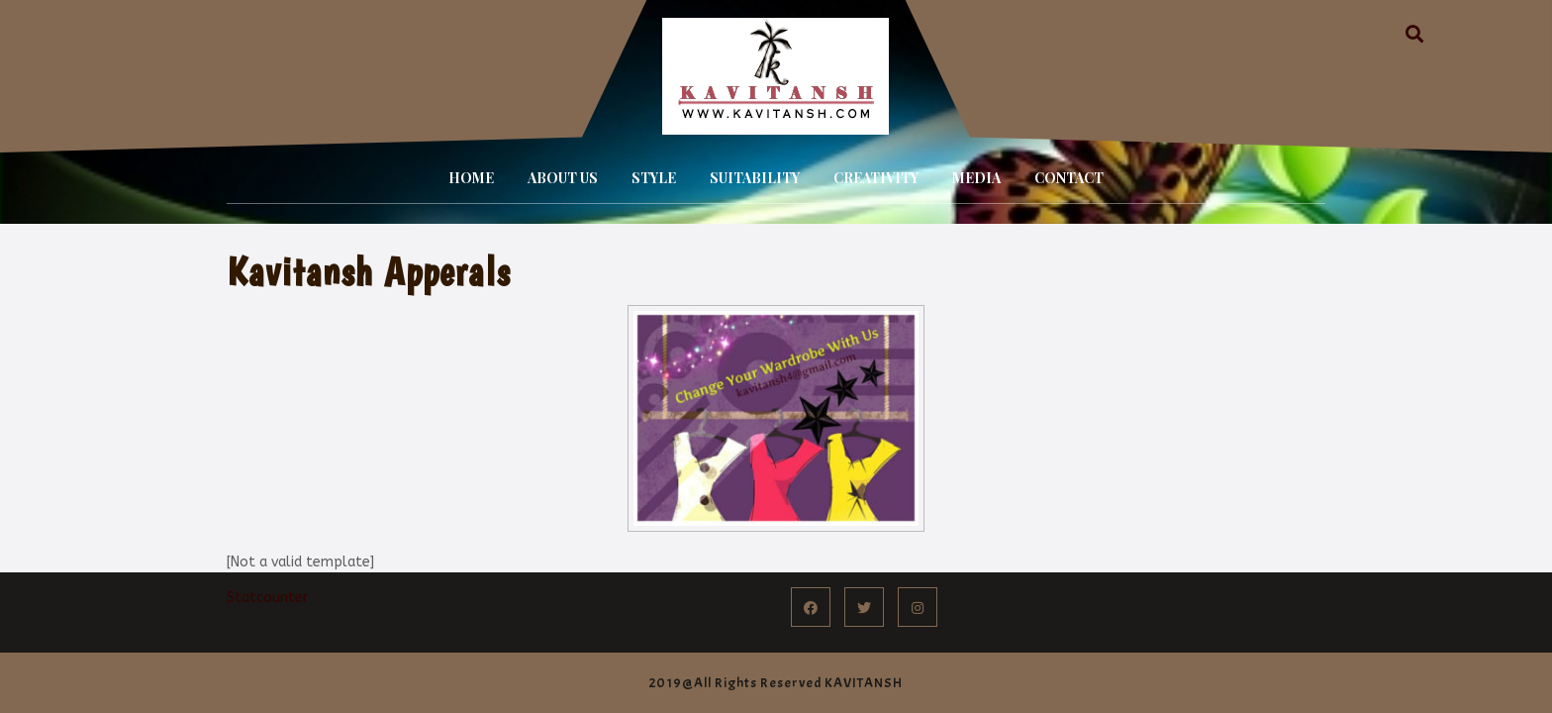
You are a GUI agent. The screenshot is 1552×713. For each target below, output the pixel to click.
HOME (471, 177)
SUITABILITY (755, 177)
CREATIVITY (876, 177)
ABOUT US (563, 177)
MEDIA (976, 177)
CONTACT (1069, 177)
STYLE (653, 177)
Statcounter (267, 597)
